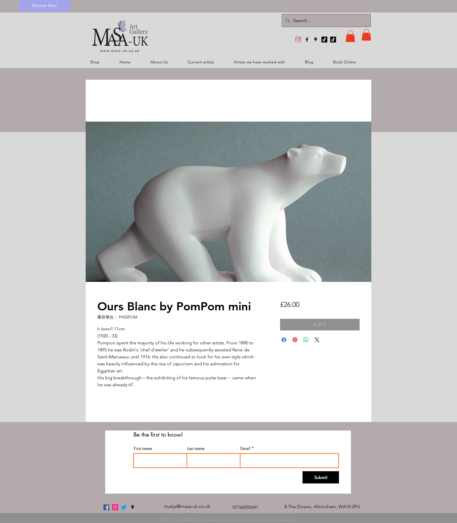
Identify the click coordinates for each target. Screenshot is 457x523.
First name (143, 448)
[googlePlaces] (316, 39)
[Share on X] (317, 339)
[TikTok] (324, 39)
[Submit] (321, 477)
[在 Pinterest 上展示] (294, 339)
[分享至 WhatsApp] (306, 339)
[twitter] (124, 507)
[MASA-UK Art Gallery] (298, 39)
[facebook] (307, 39)
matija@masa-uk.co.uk (187, 506)
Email (245, 448)
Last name (195, 448)
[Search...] (325, 20)
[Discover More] (44, 6)
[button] (350, 36)
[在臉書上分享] (283, 339)
